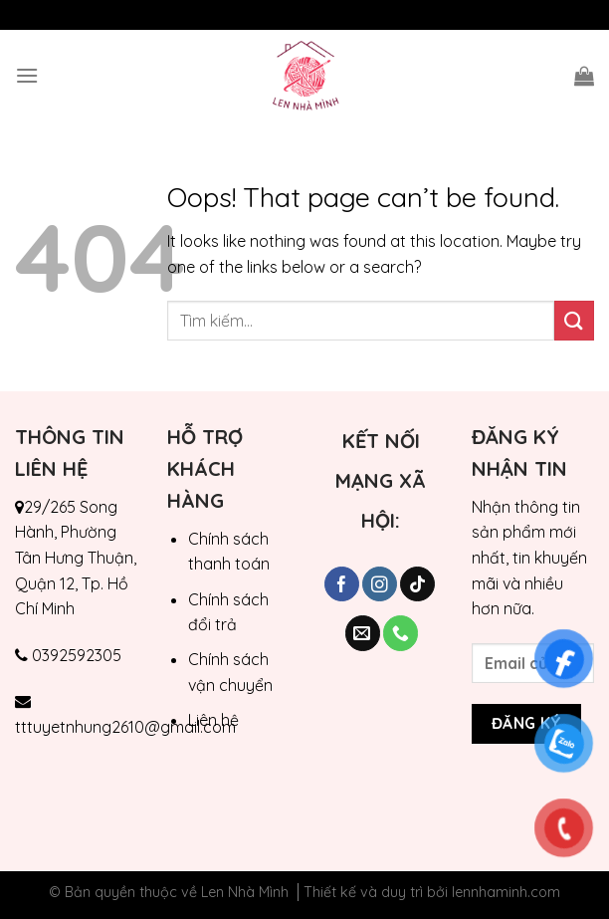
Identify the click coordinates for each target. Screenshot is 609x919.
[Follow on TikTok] (417, 584)
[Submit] (574, 320)
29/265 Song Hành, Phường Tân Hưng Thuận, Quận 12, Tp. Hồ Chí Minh (75, 557)
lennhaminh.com (506, 892)
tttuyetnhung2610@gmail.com (125, 727)
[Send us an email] (362, 633)
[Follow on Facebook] (341, 584)
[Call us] (400, 633)
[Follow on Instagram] (379, 584)
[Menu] (27, 75)
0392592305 (76, 655)
